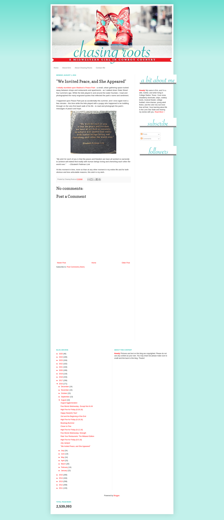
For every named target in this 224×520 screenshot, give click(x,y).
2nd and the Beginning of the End (73, 416)
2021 (61, 367)
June (63, 454)
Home (56, 68)
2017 (61, 380)
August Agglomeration (69, 403)
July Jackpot (65, 443)
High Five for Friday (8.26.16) (72, 410)
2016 (61, 384)
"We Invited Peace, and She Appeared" (75, 446)
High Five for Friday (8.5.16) (71, 440)
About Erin (66, 68)
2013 (61, 481)
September (65, 397)
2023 (61, 360)
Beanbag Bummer (67, 423)
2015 (61, 475)
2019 (61, 374)
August (64, 400)
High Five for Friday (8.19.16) (72, 420)
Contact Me (100, 68)
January (64, 471)
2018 (61, 377)
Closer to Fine (66, 426)
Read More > (160, 112)
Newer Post (61, 263)
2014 (61, 478)
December (65, 387)
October (64, 393)
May (63, 457)
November (65, 390)
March (63, 464)
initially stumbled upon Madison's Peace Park (76, 88)
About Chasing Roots (83, 68)
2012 (61, 485)
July (63, 451)
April (63, 461)
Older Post (126, 263)
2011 (61, 488)
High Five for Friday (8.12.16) (72, 430)
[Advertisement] (153, 201)
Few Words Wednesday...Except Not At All (77, 406)
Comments (146, 139)
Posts (144, 134)
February (64, 467)
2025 (61, 354)
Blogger (116, 496)
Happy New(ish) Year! (69, 413)
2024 (61, 357)
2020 (61, 370)
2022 (61, 364)
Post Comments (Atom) (76, 267)
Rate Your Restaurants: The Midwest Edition (77, 436)
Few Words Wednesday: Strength (73, 433)
